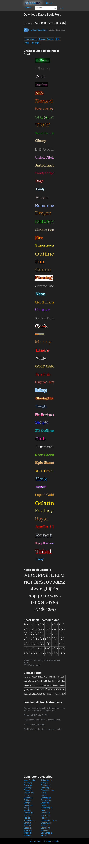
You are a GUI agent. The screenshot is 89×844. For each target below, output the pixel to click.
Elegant (29, 793)
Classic (28, 790)
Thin (58, 39)
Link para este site (51, 841)
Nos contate (35, 841)
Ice (26, 808)
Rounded (29, 820)
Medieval (46, 808)
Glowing (46, 798)
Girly (44, 795)
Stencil (28, 830)
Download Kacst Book (35, 30)
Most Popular (30, 780)
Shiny (44, 825)
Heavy (28, 805)
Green (45, 803)
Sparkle (45, 828)
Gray (27, 803)
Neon (44, 810)
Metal (27, 810)
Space (28, 828)
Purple (45, 815)
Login (61, 8)
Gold (27, 800)
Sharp (27, 825)
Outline (45, 813)
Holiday (45, 805)
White (27, 835)
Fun (27, 795)
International (30, 39)
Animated (46, 780)
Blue (44, 783)
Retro (44, 818)
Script (27, 823)
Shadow (46, 823)
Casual (28, 788)
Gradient (46, 800)
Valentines (47, 833)
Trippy (28, 833)
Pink (27, 815)
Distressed (47, 790)
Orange (28, 813)
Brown (28, 785)
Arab (27, 43)
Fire (44, 793)
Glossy (28, 798)
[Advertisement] (12, 50)
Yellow (45, 835)
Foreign (35, 43)
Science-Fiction (49, 820)
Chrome (46, 788)
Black (28, 783)
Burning (45, 785)
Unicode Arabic (46, 39)
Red (27, 818)
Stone (44, 830)
